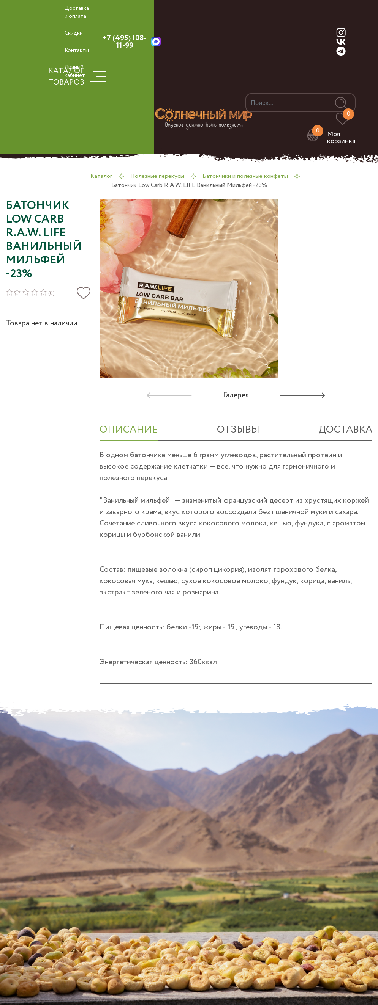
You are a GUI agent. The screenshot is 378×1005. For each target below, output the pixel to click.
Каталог (101, 176)
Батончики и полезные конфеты (245, 176)
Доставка (345, 429)
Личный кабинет (75, 71)
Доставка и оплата (77, 12)
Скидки (74, 33)
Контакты (77, 50)
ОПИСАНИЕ (129, 429)
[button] (299, 395)
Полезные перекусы (157, 176)
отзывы (238, 429)
